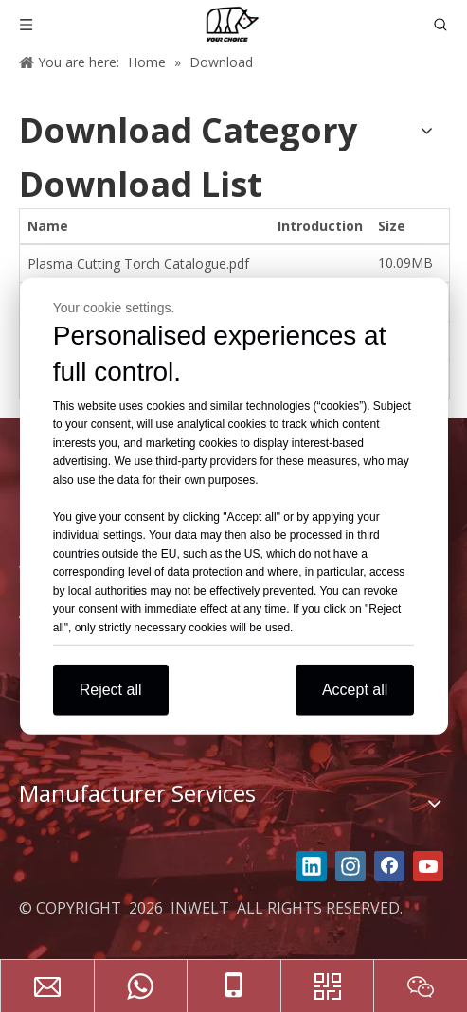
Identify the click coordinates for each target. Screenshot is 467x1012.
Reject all (111, 690)
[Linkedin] (311, 866)
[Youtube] (428, 866)
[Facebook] (389, 866)
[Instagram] (350, 866)
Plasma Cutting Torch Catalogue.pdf (138, 264)
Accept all (354, 690)
